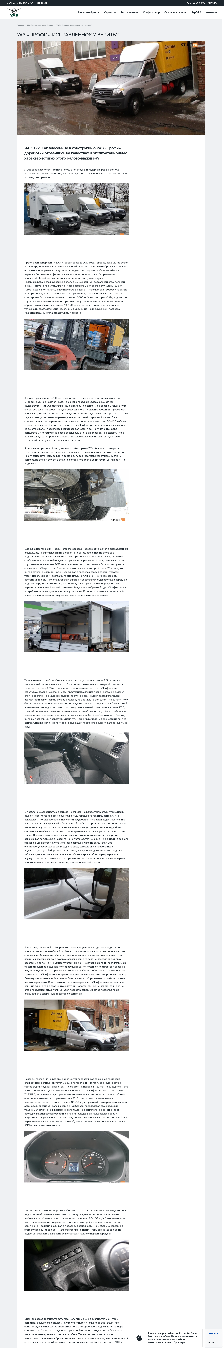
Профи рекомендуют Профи (40, 25)
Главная (20, 25)
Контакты (212, 3)
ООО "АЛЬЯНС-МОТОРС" (20, 3)
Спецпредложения (175, 12)
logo (18, 12)
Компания (211, 12)
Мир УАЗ (196, 12)
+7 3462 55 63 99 (196, 3)
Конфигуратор (151, 12)
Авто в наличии (129, 12)
